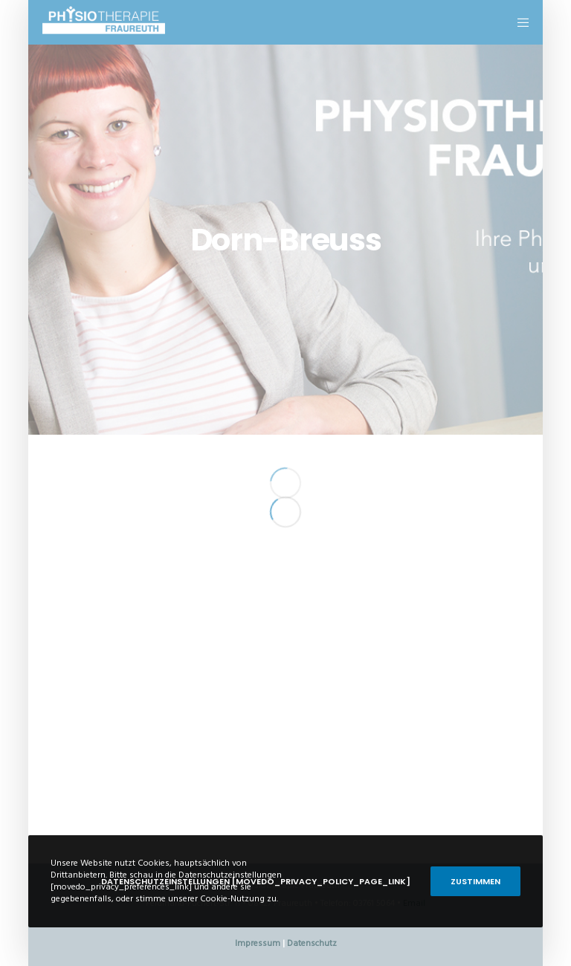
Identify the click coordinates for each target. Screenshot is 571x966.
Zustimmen (475, 881)
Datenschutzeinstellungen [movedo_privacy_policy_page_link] (255, 881)
